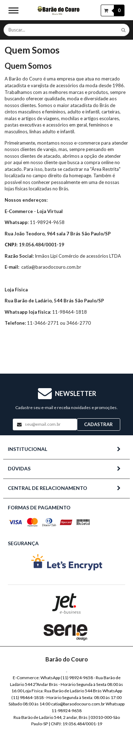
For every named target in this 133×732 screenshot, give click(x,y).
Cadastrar (98, 424)
